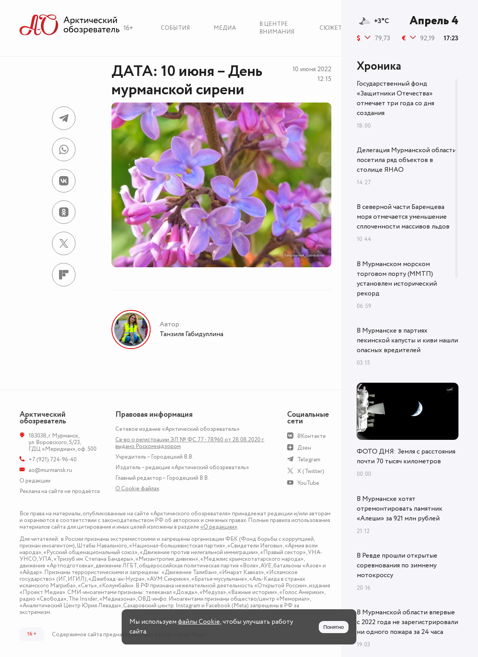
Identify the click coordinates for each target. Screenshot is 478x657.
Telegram (308, 459)
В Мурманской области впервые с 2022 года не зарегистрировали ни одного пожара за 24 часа (407, 622)
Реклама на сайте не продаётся (60, 491)
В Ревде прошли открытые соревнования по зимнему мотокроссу (397, 565)
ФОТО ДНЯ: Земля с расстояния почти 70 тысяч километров (406, 456)
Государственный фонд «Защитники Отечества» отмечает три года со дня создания (395, 98)
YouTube (308, 483)
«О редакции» (218, 527)
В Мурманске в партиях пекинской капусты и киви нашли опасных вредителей (407, 340)
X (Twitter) (310, 471)
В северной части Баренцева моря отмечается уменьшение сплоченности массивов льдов (403, 216)
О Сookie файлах (137, 488)
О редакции (35, 480)
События (175, 28)
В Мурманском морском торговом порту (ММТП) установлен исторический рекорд (397, 278)
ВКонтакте (311, 436)
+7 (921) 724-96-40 (53, 459)
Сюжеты (333, 28)
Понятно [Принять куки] (333, 627)
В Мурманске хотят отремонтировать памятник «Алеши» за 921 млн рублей (399, 508)
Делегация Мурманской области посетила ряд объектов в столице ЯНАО (406, 160)
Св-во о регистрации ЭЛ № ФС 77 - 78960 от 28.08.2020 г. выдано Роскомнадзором (189, 443)
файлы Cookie (199, 621)
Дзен (304, 448)
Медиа (225, 28)
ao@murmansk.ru (50, 470)
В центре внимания (277, 28)
